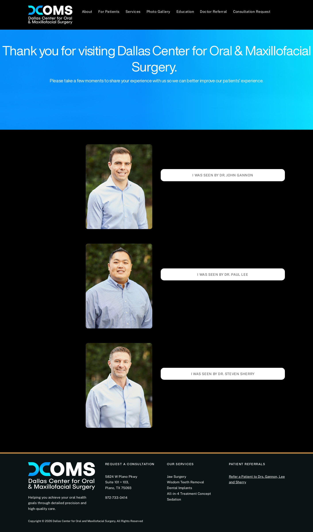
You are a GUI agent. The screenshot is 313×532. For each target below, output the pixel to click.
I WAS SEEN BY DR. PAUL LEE (222, 274)
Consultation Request (251, 12)
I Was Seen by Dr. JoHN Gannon (222, 175)
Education (185, 12)
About (87, 12)
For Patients (109, 12)
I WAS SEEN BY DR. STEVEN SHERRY (223, 374)
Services (133, 12)
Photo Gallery (158, 12)
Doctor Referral (213, 12)
